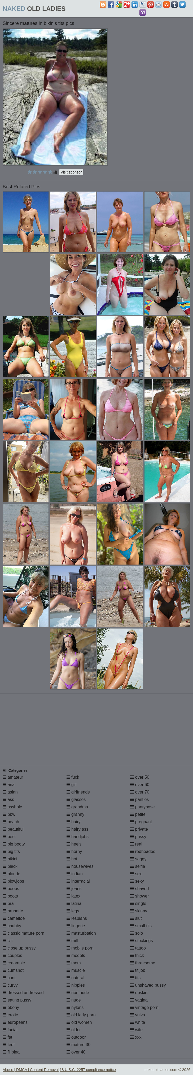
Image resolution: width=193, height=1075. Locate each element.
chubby (12, 926)
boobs (11, 888)
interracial (78, 881)
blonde (11, 874)
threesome (142, 963)
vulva (137, 1015)
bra (8, 903)
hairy (74, 822)
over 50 (139, 777)
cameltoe (14, 918)
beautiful (13, 829)
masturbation (81, 933)
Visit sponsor (71, 172)
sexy (137, 881)
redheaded (142, 851)
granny (75, 814)
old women (79, 1022)
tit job (137, 970)
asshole (12, 807)
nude (74, 1000)
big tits (11, 851)
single (138, 903)
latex (73, 896)
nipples (76, 985)
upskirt (139, 992)
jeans (74, 888)
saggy (138, 859)
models (76, 955)
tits (135, 978)
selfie (137, 866)
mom (74, 963)
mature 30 (78, 1044)
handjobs (78, 836)
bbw (9, 814)
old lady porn (81, 1015)
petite (138, 814)
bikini (10, 859)
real (136, 844)
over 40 (76, 1052)
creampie (14, 963)
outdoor (76, 1037)
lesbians (77, 918)
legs (73, 911)
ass (8, 799)
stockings (141, 940)
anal (9, 784)
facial (10, 1030)
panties (139, 799)
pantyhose (142, 807)
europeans (15, 1022)
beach (11, 822)
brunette (13, 911)
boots (10, 896)
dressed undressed (23, 992)
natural (75, 978)
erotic (10, 1015)
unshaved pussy (148, 985)
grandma (77, 807)
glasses (76, 799)
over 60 (139, 784)
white (137, 1022)
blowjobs (13, 881)
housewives (80, 866)
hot (72, 859)
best (9, 836)
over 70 (139, 792)
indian (75, 874)
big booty (14, 844)
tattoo (138, 948)
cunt (9, 978)
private (139, 829)
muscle (76, 970)
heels (74, 844)
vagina (139, 1000)
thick (137, 955)
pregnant (141, 822)
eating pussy (17, 1000)
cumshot (13, 970)
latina (74, 903)
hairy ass (77, 829)
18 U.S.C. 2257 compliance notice (88, 1070)
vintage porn (144, 1007)
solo (136, 933)
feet (9, 1044)
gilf (72, 784)
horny (74, 851)
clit (8, 940)
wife (136, 1030)
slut (136, 918)
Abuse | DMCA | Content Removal (31, 1070)
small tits (141, 926)
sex (136, 874)
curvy (10, 985)
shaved (139, 888)
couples (12, 955)
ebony (11, 1007)
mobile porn (80, 948)
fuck (73, 777)
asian (10, 792)
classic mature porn (23, 933)
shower (139, 896)
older (74, 1030)
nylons (75, 1007)
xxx (135, 1037)
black (10, 866)
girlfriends (78, 792)
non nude (78, 992)
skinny (138, 911)
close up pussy (19, 948)
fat (7, 1037)
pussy (138, 836)
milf (72, 940)
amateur (13, 777)
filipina (11, 1052)
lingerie (76, 926)
